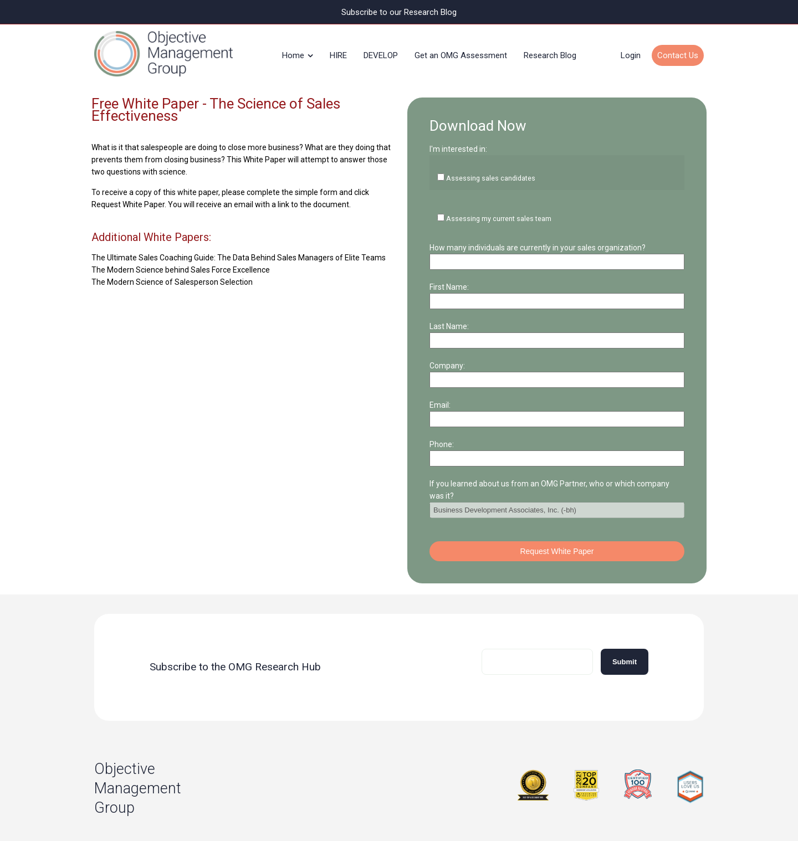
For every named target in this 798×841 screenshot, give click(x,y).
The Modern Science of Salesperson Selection (172, 275)
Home (293, 52)
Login (631, 52)
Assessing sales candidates (494, 157)
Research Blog (550, 52)
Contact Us (677, 52)
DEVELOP (381, 52)
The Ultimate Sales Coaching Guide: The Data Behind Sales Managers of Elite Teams (238, 251)
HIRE (338, 52)
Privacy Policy (340, 812)
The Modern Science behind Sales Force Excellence (180, 263)
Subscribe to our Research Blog (399, 12)
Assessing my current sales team (504, 175)
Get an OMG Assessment (461, 52)
